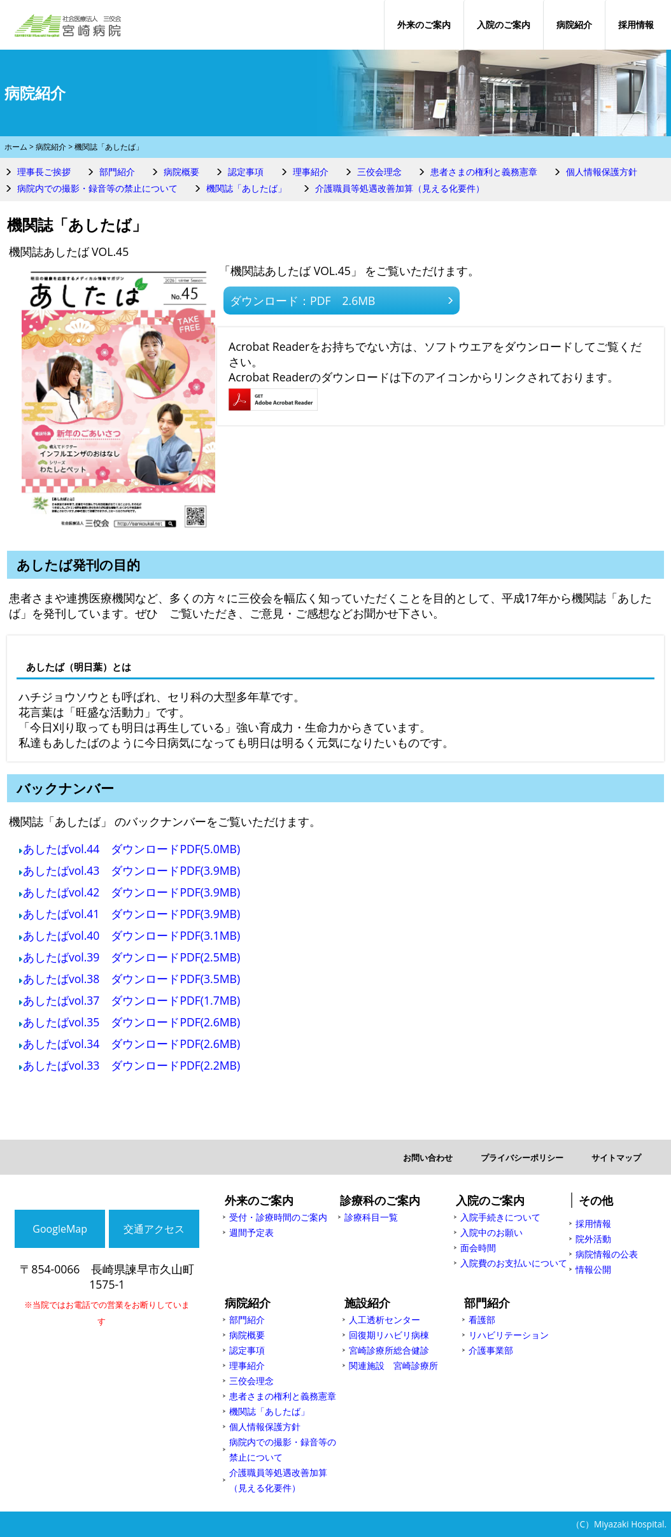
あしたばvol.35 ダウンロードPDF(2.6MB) (131, 1022)
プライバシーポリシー (522, 1157)
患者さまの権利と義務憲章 (483, 172)
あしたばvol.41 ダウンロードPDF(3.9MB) (131, 913)
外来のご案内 (424, 24)
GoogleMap (59, 1229)
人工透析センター (384, 1320)
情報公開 (593, 1269)
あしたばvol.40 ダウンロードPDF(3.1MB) (131, 935)
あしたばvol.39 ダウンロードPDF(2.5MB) (131, 957)
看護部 (482, 1320)
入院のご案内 (503, 24)
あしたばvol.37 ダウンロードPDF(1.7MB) (131, 1000)
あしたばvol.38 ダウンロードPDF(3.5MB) (131, 978)
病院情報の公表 (607, 1254)
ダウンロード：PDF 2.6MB (302, 300)
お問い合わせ (428, 1157)
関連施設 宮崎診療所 (393, 1365)
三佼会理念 (379, 172)
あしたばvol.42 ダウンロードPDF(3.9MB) (131, 892)
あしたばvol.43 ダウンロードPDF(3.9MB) (131, 870)
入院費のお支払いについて (513, 1263)
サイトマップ (616, 1157)
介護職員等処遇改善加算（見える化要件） (399, 188)
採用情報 (636, 24)
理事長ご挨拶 (44, 172)
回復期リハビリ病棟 (389, 1335)
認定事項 (246, 172)
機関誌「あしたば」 (246, 188)
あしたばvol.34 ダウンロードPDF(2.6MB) (131, 1043)
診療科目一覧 (371, 1217)
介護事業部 (491, 1350)
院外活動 (593, 1239)
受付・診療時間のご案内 (278, 1217)
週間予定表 (251, 1232)
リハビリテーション (509, 1335)
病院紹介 (574, 24)
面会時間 (478, 1248)
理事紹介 (310, 172)
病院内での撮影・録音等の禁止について (97, 188)
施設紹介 (367, 1302)
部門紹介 (117, 172)
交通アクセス (154, 1229)
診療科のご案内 (380, 1200)
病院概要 (181, 172)
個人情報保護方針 (601, 172)
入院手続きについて (500, 1217)
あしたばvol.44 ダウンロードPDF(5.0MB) (131, 848)
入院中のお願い (491, 1232)
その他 (596, 1200)
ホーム (15, 146)
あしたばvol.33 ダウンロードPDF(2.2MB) (131, 1065)
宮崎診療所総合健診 (389, 1350)
